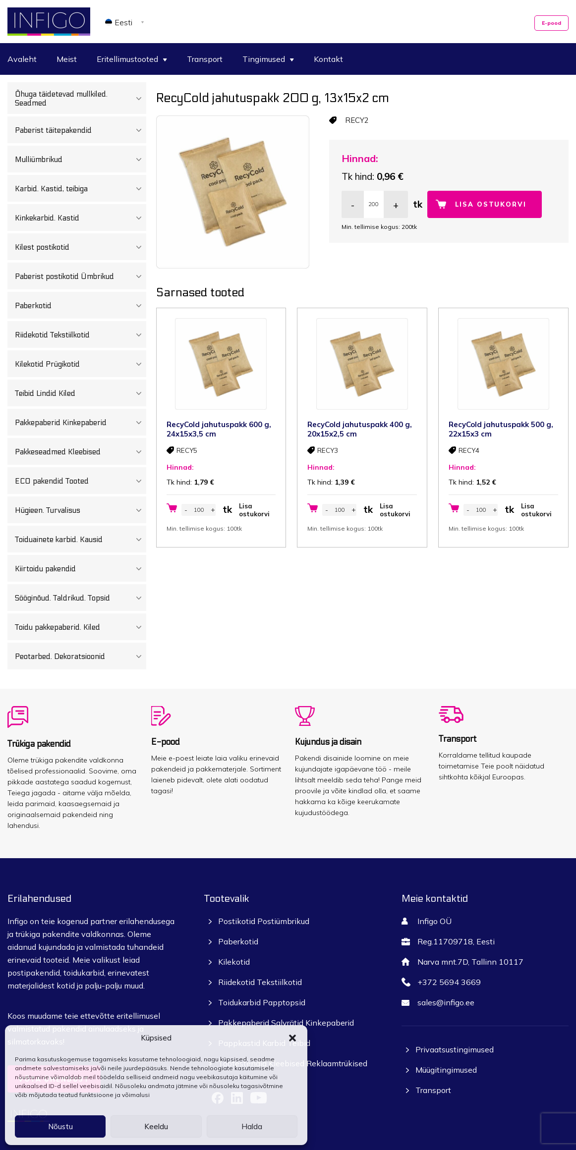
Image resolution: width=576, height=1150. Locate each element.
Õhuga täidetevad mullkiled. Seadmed (80, 99)
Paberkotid (80, 305)
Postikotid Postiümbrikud (263, 921)
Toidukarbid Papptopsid (261, 1002)
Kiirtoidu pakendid (80, 568)
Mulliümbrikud (80, 159)
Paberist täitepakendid (80, 130)
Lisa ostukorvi (490, 204)
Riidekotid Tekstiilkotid (80, 335)
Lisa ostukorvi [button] (254, 510)
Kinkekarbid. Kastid (80, 218)
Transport (205, 59)
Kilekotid (234, 962)
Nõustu (60, 1126)
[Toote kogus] (374, 204)
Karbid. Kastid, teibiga (80, 188)
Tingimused (268, 59)
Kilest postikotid (80, 247)
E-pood (551, 23)
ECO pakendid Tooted (80, 481)
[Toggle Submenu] (138, 98)
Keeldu (156, 1126)
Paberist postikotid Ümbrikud (80, 276)
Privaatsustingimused (454, 1049)
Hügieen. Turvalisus (80, 510)
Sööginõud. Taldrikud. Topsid (80, 598)
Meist (67, 59)
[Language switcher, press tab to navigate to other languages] (126, 22)
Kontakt (328, 59)
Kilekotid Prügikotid (80, 364)
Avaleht (22, 59)
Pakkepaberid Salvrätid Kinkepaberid (286, 1023)
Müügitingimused (446, 1070)
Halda (251, 1126)
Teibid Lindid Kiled (80, 393)
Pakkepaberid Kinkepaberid (80, 422)
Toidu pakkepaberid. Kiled (80, 627)
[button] (292, 1038)
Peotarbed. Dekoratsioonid (80, 656)
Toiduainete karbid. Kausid (80, 539)
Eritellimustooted (132, 59)
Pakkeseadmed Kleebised (80, 451)
